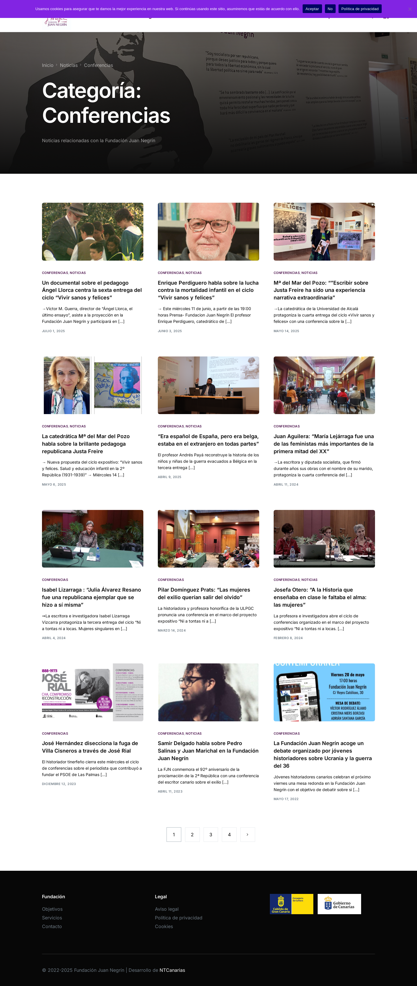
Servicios (52, 918)
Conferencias (55, 273)
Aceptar (312, 9)
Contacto (52, 926)
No (330, 9)
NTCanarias (172, 970)
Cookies (164, 926)
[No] (410, 9)
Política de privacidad (178, 918)
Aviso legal (167, 909)
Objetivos (52, 909)
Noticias (78, 273)
